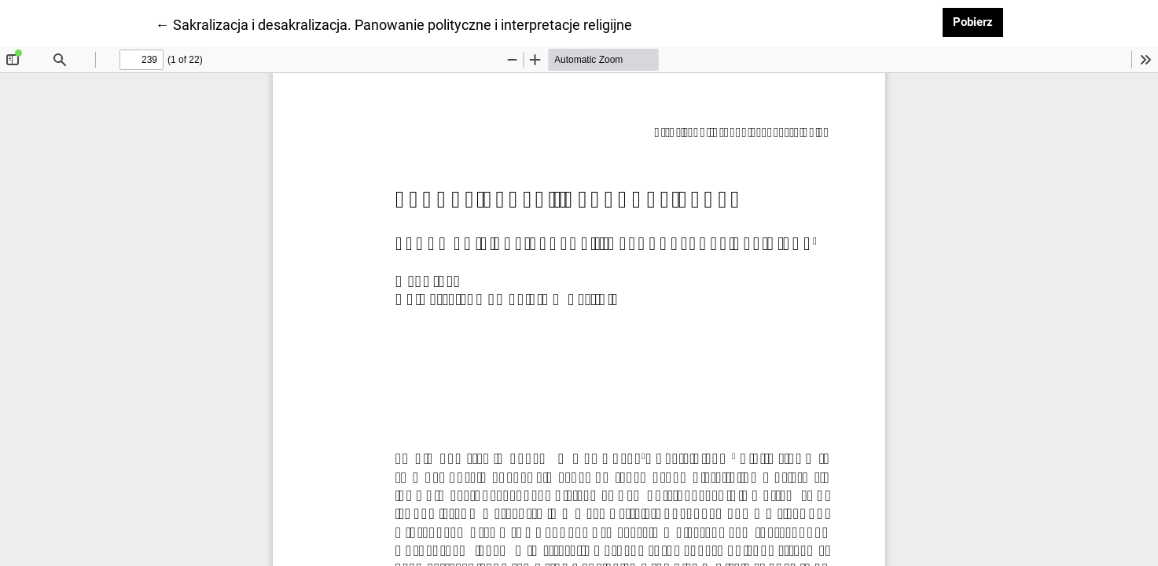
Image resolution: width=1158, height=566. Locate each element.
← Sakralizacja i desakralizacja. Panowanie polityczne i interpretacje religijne (394, 23)
